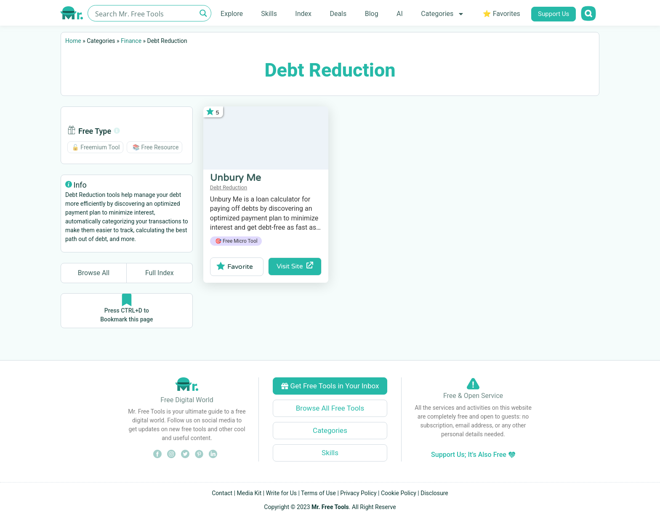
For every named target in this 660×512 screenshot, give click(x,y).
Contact (222, 493)
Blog (371, 14)
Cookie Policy (398, 493)
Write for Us (281, 493)
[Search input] (144, 13)
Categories (442, 13)
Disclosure (434, 493)
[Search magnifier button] (203, 13)
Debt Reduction (228, 187)
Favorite (234, 266)
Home (73, 40)
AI (400, 14)
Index (303, 14)
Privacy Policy (358, 493)
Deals (338, 14)
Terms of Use (318, 493)
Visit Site (295, 266)
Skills (269, 14)
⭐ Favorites (501, 14)
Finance (131, 40)
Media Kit (249, 493)
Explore (232, 14)
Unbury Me (235, 178)
